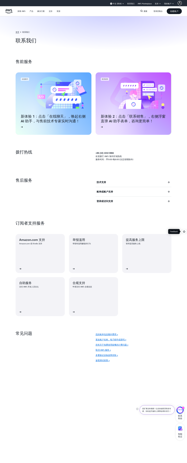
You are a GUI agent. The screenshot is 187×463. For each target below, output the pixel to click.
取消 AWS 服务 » (103, 350)
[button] (21, 11)
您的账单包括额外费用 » (107, 334)
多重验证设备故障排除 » (107, 355)
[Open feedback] (184, 231)
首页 (17, 32)
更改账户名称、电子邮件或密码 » (111, 339)
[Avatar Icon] (180, 3)
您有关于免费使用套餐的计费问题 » (112, 344)
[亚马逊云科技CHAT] (180, 410)
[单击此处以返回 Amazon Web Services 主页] (8, 13)
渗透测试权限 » (103, 360)
